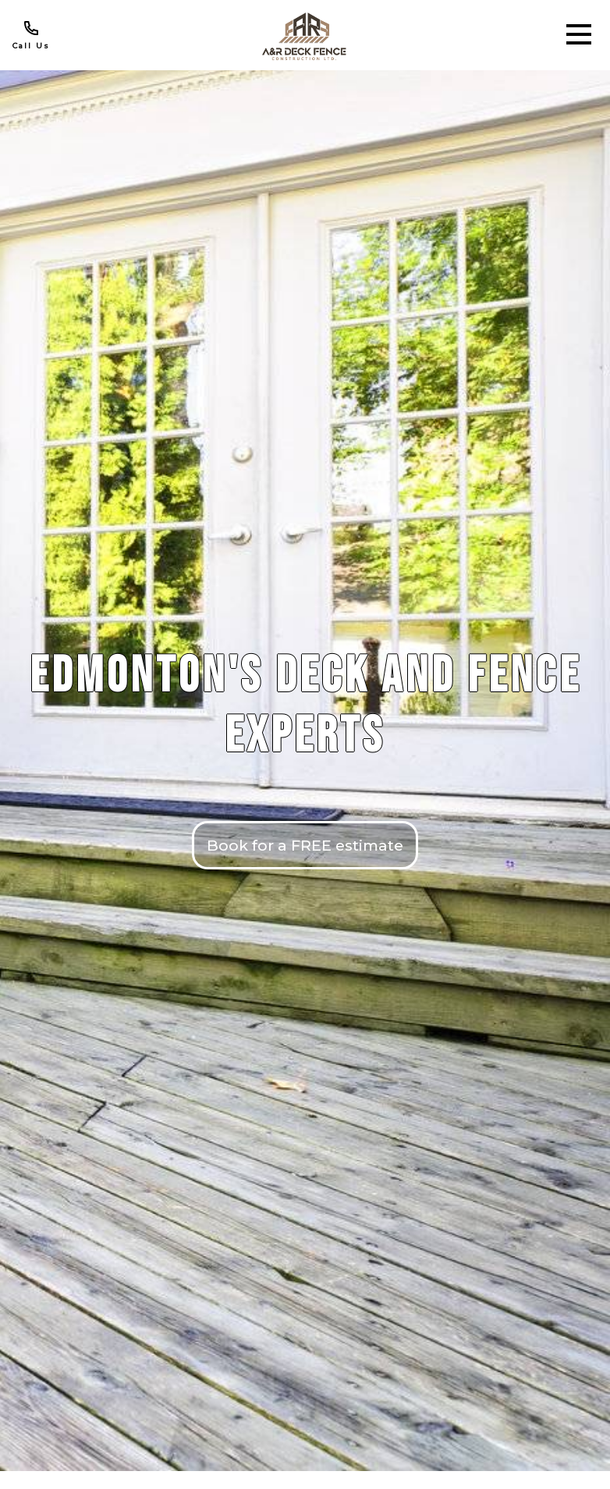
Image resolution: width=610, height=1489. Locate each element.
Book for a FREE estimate (305, 845)
